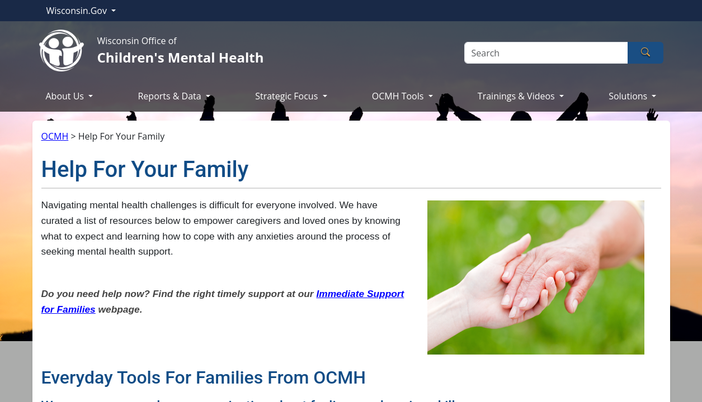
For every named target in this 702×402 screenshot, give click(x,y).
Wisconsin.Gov (78, 10)
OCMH (55, 136)
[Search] (546, 53)
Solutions (629, 96)
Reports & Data (170, 96)
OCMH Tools (399, 96)
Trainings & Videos (517, 96)
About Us (66, 96)
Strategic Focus (287, 96)
